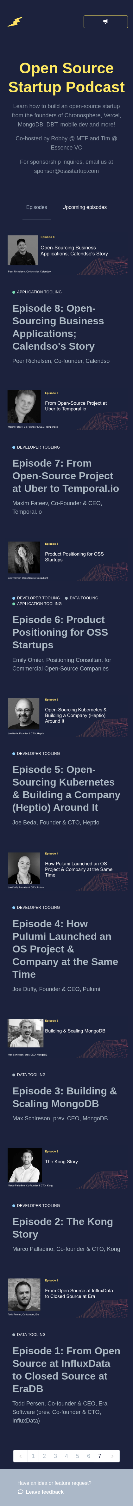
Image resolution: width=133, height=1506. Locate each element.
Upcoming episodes (84, 207)
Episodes (36, 207)
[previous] (20, 1456)
